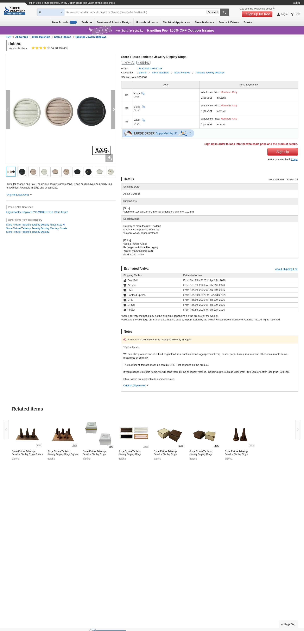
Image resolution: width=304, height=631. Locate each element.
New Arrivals (64, 22)
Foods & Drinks (229, 22)
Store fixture (61, 212)
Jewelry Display (21, 212)
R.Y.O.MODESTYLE (42, 212)
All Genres (21, 36)
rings (8, 212)
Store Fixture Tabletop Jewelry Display (27, 231)
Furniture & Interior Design (114, 22)
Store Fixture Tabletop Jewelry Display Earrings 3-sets (36, 228)
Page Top (289, 624)
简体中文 (129, 62)
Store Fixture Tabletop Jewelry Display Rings (94, 453)
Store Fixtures (62, 36)
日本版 (296, 2)
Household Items (147, 22)
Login (294, 159)
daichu (143, 72)
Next (297, 429)
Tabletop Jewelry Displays (91, 36)
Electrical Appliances (176, 22)
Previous (6, 429)
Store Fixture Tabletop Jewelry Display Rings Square (27, 453)
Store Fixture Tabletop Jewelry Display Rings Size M (35, 224)
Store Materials (204, 22)
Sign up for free (258, 14)
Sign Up (282, 152)
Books (248, 22)
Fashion (86, 22)
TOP (8, 36)
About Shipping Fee (286, 269)
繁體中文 (144, 62)
